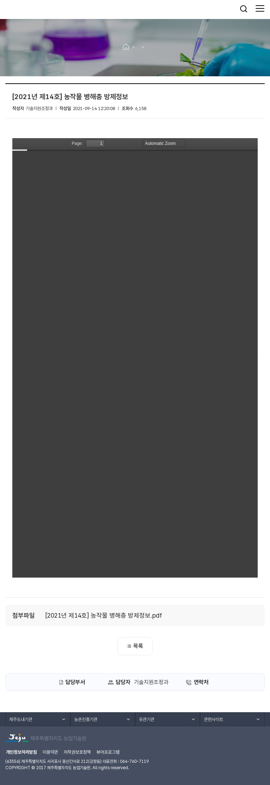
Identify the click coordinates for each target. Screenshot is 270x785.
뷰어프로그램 (108, 752)
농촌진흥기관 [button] (85, 719)
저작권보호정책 (77, 752)
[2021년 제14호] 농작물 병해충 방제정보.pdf (103, 615)
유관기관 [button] (146, 719)
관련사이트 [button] (213, 719)
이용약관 (50, 752)
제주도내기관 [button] (20, 719)
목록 (135, 646)
